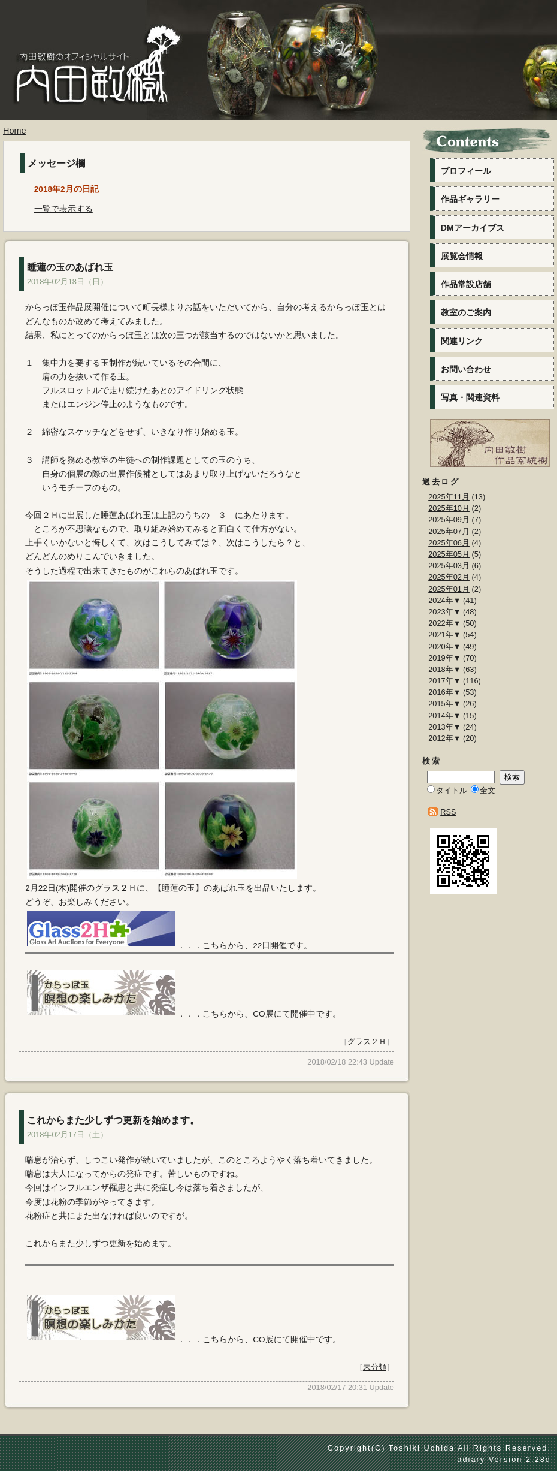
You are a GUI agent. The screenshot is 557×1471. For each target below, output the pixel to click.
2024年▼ (444, 600)
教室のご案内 (466, 312)
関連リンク (462, 341)
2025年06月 (449, 542)
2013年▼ (444, 726)
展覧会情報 (462, 256)
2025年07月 (449, 531)
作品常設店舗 (466, 284)
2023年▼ (444, 611)
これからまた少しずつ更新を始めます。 (113, 1120)
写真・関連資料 (470, 397)
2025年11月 (449, 496)
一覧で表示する (63, 208)
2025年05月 (449, 554)
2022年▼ (444, 623)
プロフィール (466, 171)
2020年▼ (444, 646)
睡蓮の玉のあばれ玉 (70, 267)
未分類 (374, 1367)
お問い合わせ (466, 369)
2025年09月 (449, 519)
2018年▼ (444, 669)
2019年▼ (444, 657)
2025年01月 (449, 588)
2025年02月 (449, 576)
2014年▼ (444, 715)
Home (14, 130)
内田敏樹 (93, 88)
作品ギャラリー (470, 199)
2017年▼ (444, 680)
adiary (471, 1459)
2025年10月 (449, 508)
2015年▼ (444, 703)
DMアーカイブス (472, 228)
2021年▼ (444, 634)
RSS (448, 811)
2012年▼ (444, 738)
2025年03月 (449, 565)
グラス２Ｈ (366, 1041)
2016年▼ (444, 692)
